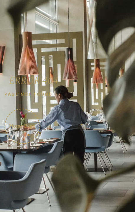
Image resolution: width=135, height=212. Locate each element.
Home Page (22, 126)
